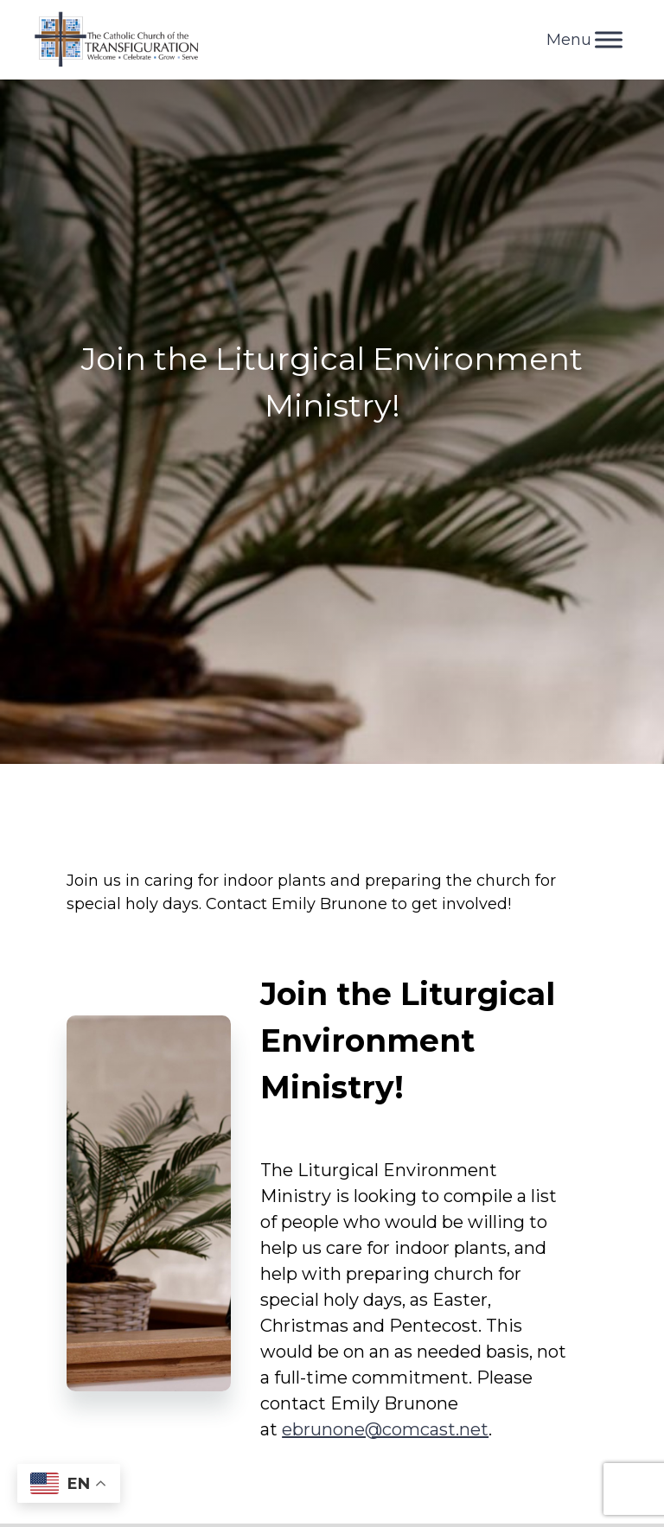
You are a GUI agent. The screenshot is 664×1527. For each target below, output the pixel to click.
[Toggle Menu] (608, 39)
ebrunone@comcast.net (385, 1429)
